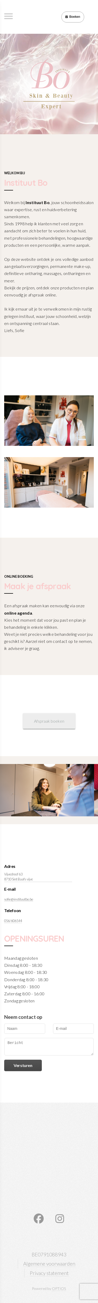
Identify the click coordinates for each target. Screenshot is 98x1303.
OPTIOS (59, 1288)
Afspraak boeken (49, 720)
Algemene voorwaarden (49, 1264)
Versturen (23, 1065)
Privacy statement (49, 1273)
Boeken (72, 17)
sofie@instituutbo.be (18, 899)
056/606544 (13, 921)
